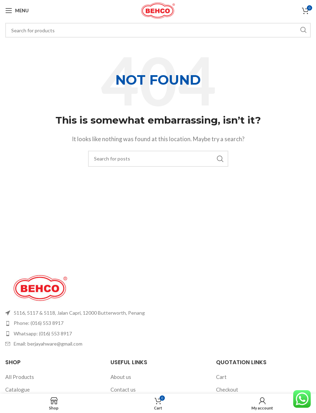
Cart (221, 377)
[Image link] (40, 287)
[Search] (158, 30)
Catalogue (17, 389)
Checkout (227, 389)
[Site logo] (158, 10)
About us (120, 377)
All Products (19, 377)
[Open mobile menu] (17, 11)
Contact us (123, 389)
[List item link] (79, 313)
